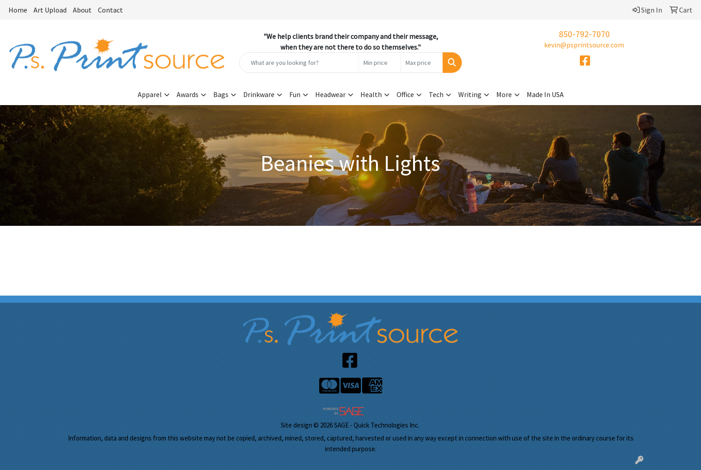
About (82, 9)
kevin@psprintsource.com (584, 44)
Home (17, 9)
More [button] (504, 94)
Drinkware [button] (258, 94)
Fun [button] (294, 94)
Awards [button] (187, 94)
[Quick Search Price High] (422, 62)
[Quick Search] (299, 62)
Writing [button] (469, 94)
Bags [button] (220, 94)
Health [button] (371, 94)
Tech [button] (436, 94)
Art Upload (50, 9)
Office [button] (405, 94)
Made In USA (545, 94)
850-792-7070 (584, 33)
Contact (110, 9)
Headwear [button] (330, 94)
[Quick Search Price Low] (380, 62)
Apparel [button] (150, 94)
